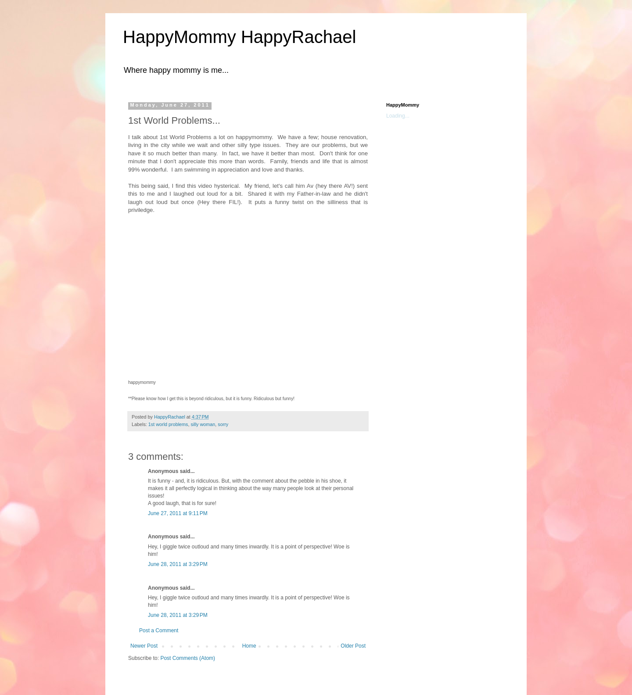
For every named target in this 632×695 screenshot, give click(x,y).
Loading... (397, 116)
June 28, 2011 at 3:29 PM (178, 564)
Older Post (353, 646)
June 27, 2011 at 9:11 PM (178, 513)
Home (249, 646)
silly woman (202, 424)
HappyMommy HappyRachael (239, 37)
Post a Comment (158, 630)
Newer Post (144, 646)
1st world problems (168, 424)
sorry (223, 424)
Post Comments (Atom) (187, 658)
